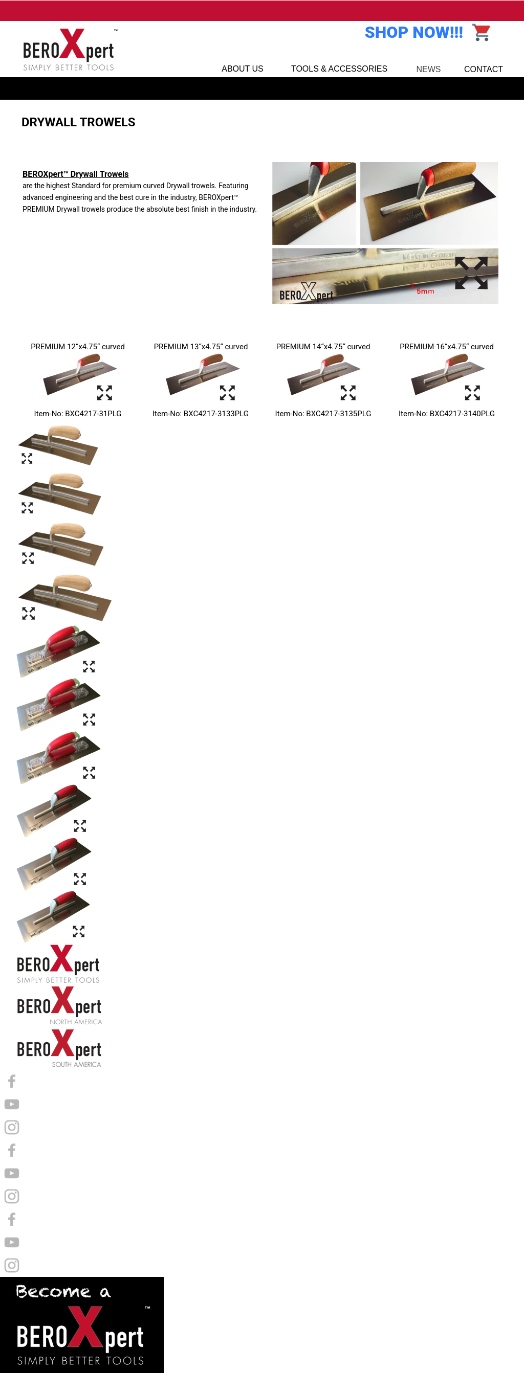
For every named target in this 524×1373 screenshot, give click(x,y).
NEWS (429, 69)
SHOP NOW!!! (414, 32)
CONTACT (483, 69)
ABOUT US (243, 68)
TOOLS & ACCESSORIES (339, 68)
